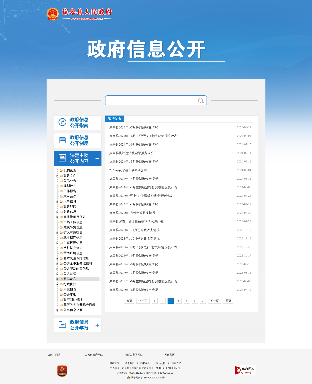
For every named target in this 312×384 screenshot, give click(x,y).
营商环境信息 (71, 253)
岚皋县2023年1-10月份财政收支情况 (134, 238)
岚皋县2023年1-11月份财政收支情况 (134, 230)
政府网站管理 (71, 299)
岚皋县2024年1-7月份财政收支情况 (133, 127)
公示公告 (68, 181)
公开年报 (68, 294)
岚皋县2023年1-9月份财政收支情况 (133, 255)
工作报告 (68, 191)
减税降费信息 (71, 227)
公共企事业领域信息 (76, 263)
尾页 (228, 300)
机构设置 (68, 170)
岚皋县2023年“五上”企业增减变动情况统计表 (141, 195)
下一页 (214, 300)
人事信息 (68, 201)
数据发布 (68, 279)
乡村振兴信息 (71, 248)
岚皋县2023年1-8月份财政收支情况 (133, 264)
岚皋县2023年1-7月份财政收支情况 (133, 272)
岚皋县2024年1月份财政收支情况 (132, 213)
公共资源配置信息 (74, 268)
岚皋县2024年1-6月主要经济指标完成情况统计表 (143, 136)
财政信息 (68, 212)
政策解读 (68, 206)
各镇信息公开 (71, 310)
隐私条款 (145, 363)
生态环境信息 (71, 243)
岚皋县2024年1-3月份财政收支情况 (133, 204)
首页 (129, 300)
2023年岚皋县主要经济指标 (128, 170)
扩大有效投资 (71, 232)
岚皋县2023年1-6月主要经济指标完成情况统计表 (143, 281)
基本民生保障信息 (74, 258)
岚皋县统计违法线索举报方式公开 (133, 153)
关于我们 (130, 363)
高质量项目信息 (73, 217)
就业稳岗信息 (71, 237)
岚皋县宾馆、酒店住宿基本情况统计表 (136, 221)
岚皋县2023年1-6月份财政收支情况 (133, 290)
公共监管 (68, 274)
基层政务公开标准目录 (77, 305)
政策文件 (68, 175)
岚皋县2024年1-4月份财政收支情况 (133, 178)
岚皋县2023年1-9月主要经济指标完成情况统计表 (143, 247)
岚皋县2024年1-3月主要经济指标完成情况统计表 (143, 187)
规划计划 (68, 186)
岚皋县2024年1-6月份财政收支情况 (133, 144)
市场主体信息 (71, 222)
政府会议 (68, 196)
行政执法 (68, 284)
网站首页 (114, 363)
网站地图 (161, 363)
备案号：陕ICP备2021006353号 (163, 368)
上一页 (142, 300)
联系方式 (176, 363)
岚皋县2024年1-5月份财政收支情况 (133, 161)
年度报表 (68, 289)
